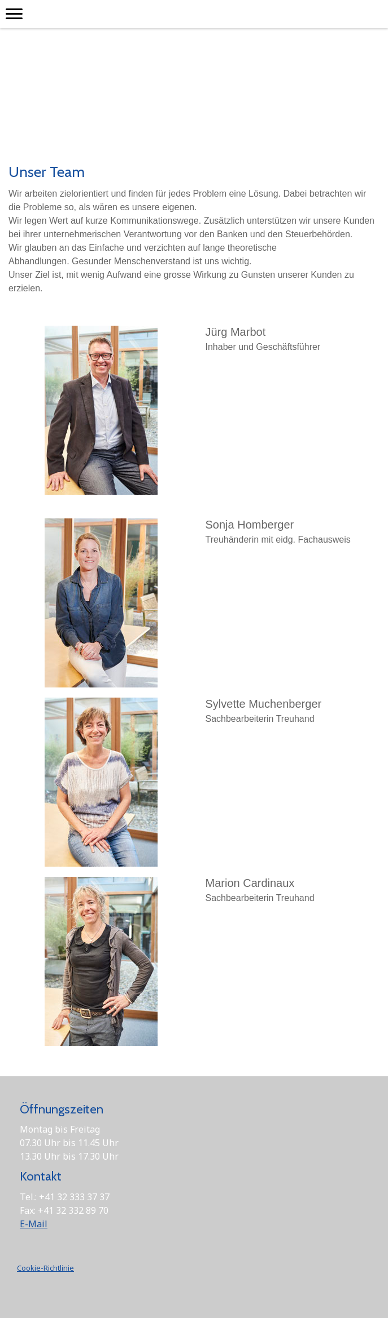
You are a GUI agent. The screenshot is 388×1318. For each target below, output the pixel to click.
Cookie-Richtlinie (45, 1268)
